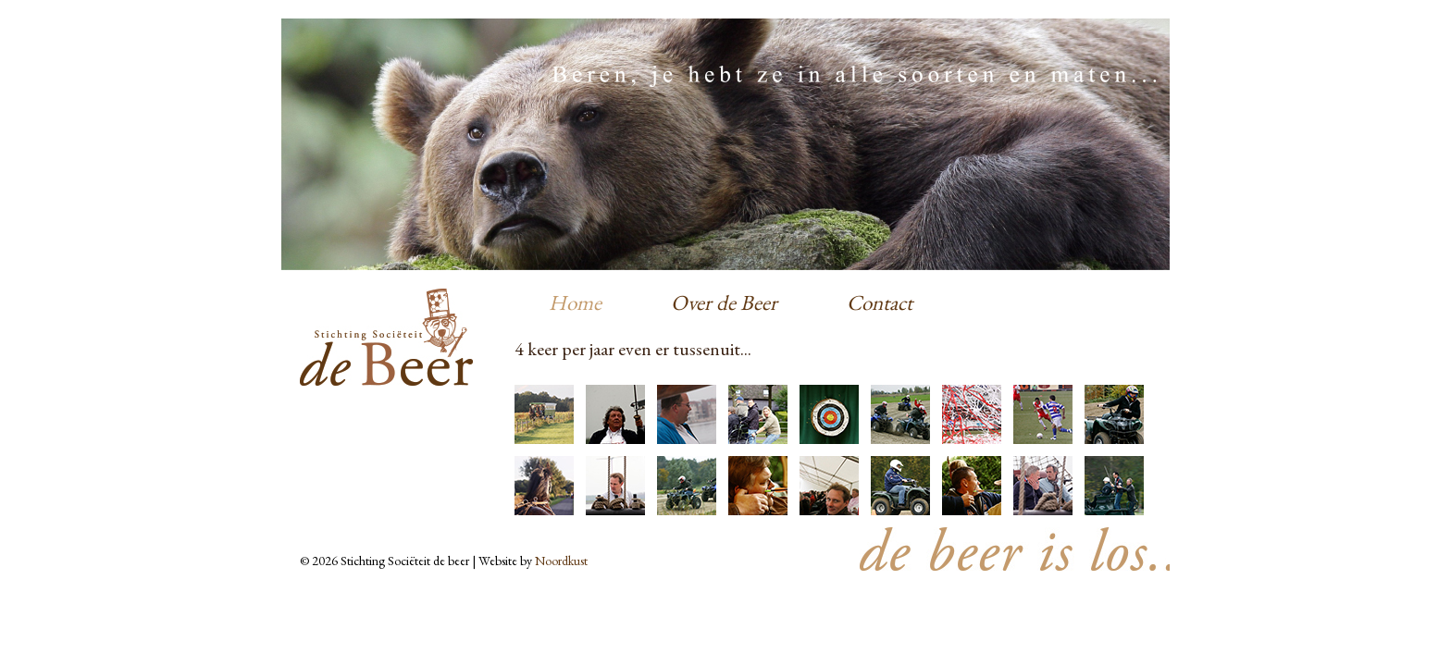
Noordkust (561, 560)
